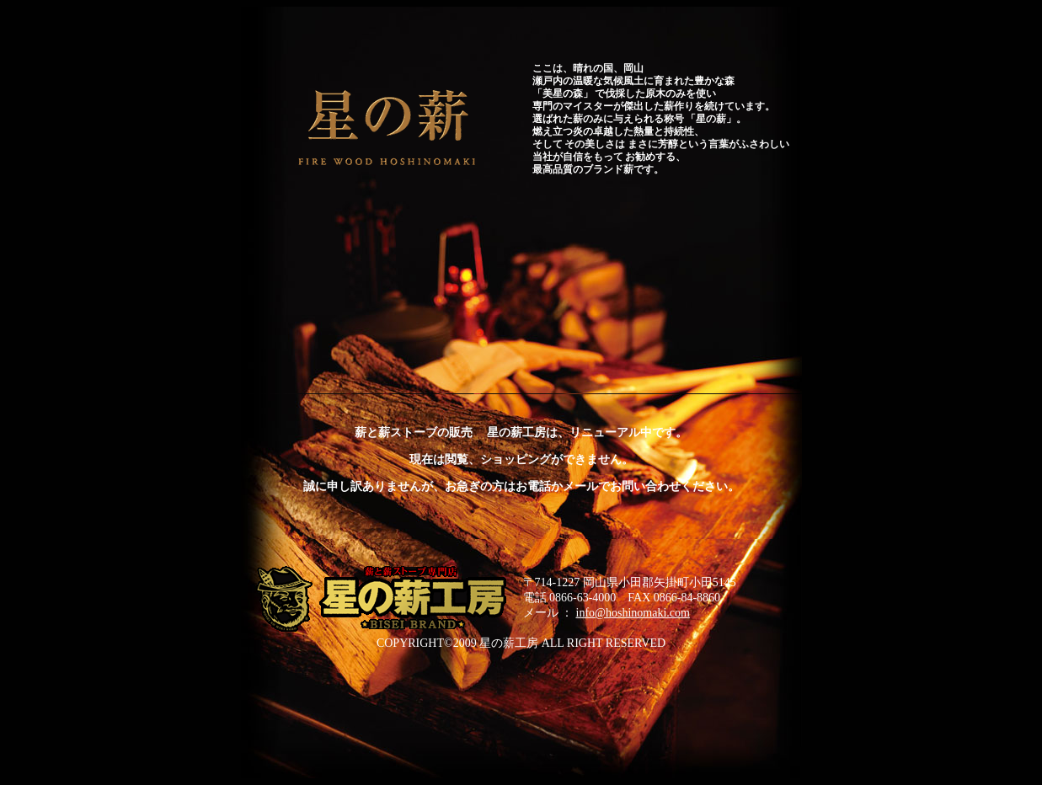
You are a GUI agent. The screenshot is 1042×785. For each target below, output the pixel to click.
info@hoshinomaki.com (633, 612)
